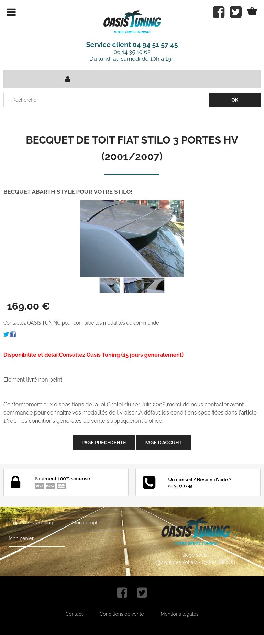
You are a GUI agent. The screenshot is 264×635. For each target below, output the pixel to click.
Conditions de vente (122, 614)
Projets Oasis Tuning (31, 522)
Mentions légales (179, 614)
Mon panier (21, 538)
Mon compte (86, 522)
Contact (74, 614)
